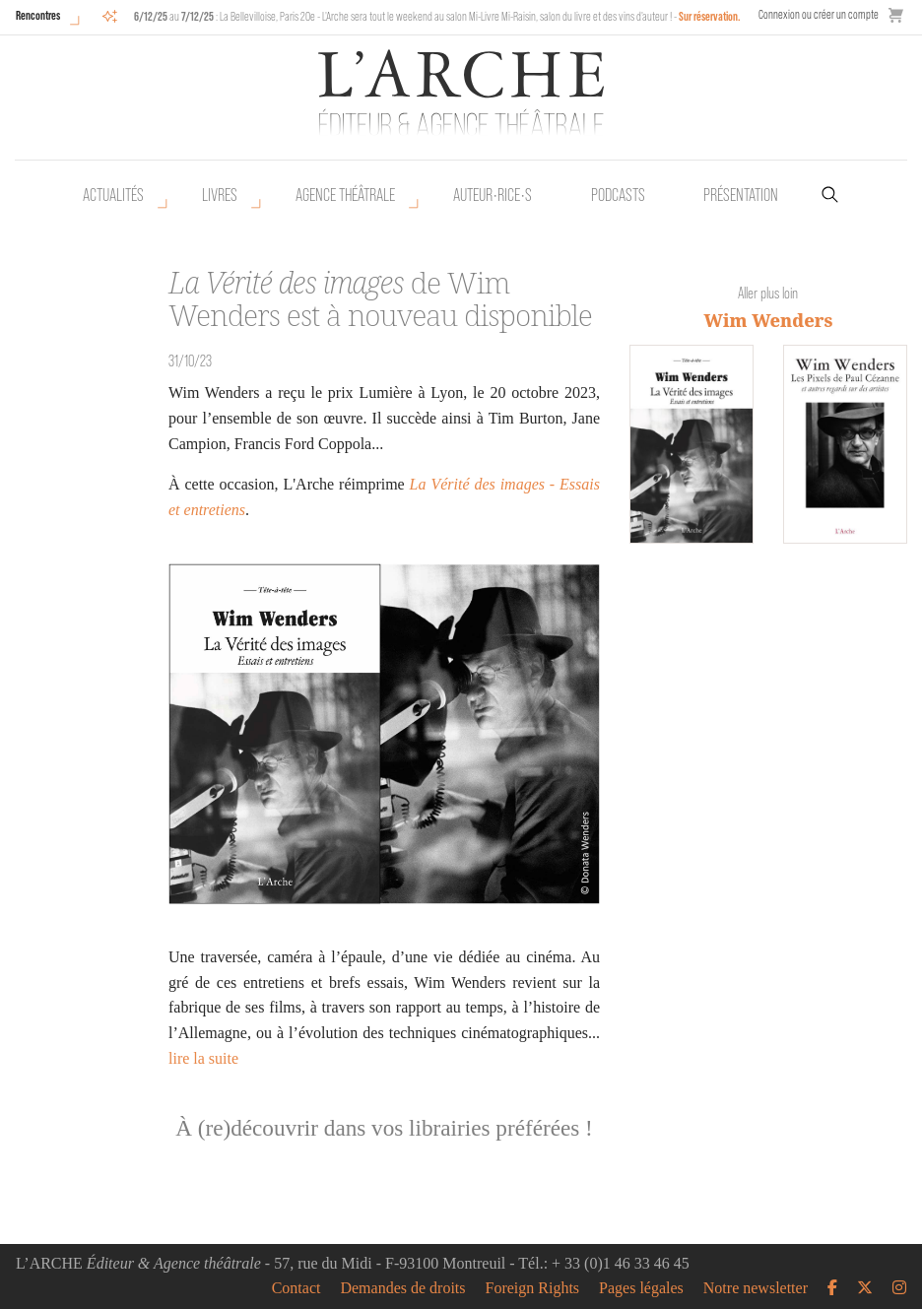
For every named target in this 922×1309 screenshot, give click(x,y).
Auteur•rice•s (492, 195)
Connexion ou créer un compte (818, 14)
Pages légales (641, 1288)
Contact (296, 1288)
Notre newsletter (755, 1288)
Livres (219, 195)
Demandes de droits (402, 1288)
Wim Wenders (768, 320)
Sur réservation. (710, 16)
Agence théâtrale (345, 195)
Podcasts (618, 195)
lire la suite (203, 1058)
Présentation (740, 195)
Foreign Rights (533, 1288)
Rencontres (38, 15)
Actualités (113, 195)
